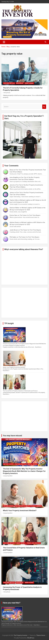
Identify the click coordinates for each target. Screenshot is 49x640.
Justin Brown (14, 230)
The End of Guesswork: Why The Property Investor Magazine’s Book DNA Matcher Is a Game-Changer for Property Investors (24, 471)
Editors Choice (8, 464)
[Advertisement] (24, 302)
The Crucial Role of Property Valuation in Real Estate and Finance (20, 391)
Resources (19, 83)
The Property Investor (20, 635)
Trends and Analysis (33, 543)
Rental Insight (32, 464)
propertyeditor (8, 476)
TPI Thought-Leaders (34, 506)
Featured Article (9, 83)
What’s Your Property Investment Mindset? (14, 367)
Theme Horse (40, 635)
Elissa (11, 170)
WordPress (30, 638)
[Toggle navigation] (4, 42)
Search (44, 106)
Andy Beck (7, 92)
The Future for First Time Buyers (30, 215)
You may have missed (12, 435)
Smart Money (29, 83)
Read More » (38, 347)
